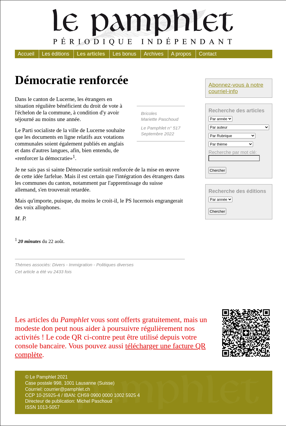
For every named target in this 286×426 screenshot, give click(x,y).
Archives (153, 54)
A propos (181, 54)
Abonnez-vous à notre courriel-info (235, 88)
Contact (208, 54)
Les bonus (124, 54)
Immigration (80, 264)
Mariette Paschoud (159, 119)
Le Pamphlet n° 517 (160, 127)
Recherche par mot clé (231, 152)
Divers (58, 264)
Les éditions (55, 54)
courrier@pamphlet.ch (67, 389)
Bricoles (149, 113)
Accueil (26, 54)
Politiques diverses (115, 264)
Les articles (91, 54)
